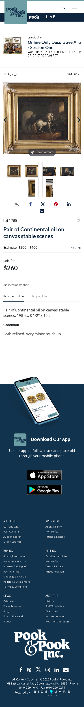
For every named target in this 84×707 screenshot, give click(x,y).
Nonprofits (51, 531)
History (49, 601)
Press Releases (12, 606)
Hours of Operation (57, 621)
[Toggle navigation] (75, 7)
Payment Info (11, 571)
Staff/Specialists (54, 606)
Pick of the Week (13, 616)
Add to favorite (78, 221)
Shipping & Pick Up (14, 576)
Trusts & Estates (55, 536)
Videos (7, 621)
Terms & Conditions (15, 586)
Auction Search (12, 536)
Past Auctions (11, 531)
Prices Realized (54, 571)
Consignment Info (56, 556)
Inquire (75, 248)
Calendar (8, 601)
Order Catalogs (12, 542)
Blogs (6, 611)
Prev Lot (10, 74)
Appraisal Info (53, 526)
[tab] (13, 298)
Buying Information (14, 556)
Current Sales (11, 526)
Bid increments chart (16, 285)
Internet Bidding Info (15, 566)
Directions (51, 611)
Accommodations (56, 616)
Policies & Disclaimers (16, 581)
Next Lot (73, 74)
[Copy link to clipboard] (16, 204)
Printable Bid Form (14, 561)
